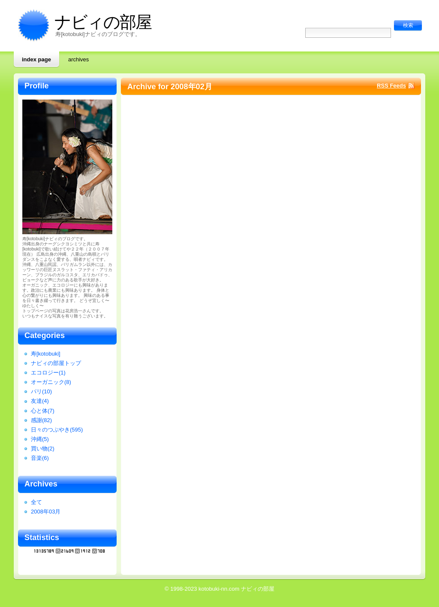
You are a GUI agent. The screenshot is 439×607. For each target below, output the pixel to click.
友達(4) (40, 401)
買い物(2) (42, 448)
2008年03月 (45, 511)
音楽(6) (40, 458)
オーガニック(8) (51, 382)
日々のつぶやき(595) (57, 429)
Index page (36, 59)
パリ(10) (41, 391)
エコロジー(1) (48, 372)
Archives (78, 59)
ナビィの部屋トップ (56, 363)
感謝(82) (41, 420)
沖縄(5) (40, 439)
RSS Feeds (391, 85)
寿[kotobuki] (45, 353)
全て (36, 502)
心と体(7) (42, 411)
